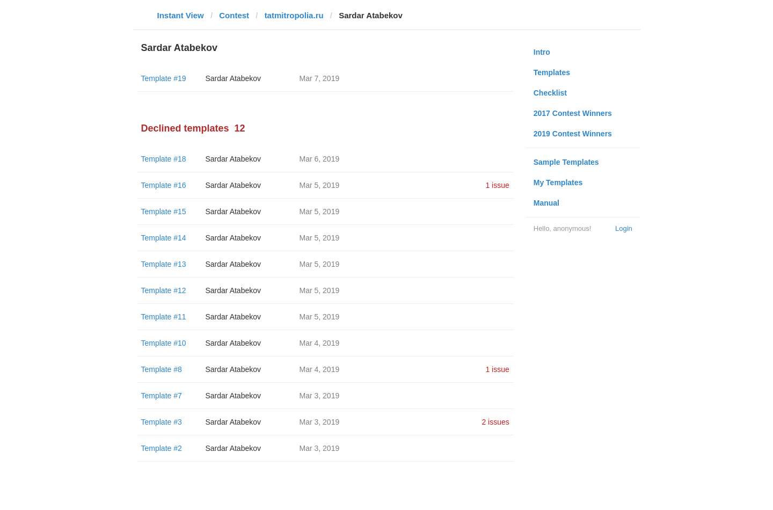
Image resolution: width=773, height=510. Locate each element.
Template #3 (161, 422)
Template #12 (163, 290)
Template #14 (163, 238)
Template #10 (163, 343)
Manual (546, 203)
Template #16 (163, 185)
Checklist (550, 93)
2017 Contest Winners (573, 113)
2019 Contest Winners (573, 133)
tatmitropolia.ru (294, 15)
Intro (542, 52)
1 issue (497, 185)
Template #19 (163, 78)
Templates (552, 72)
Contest (234, 15)
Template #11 (163, 316)
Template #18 (163, 159)
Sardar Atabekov (233, 78)
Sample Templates (566, 162)
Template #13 (163, 264)
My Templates (558, 182)
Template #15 (163, 211)
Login (623, 228)
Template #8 (161, 369)
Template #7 (161, 395)
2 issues (495, 422)
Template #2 (161, 448)
